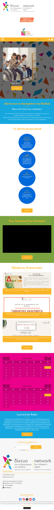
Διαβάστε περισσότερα (27, 505)
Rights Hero (15, 83)
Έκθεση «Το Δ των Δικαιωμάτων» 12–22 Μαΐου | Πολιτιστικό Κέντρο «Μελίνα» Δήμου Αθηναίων (27, 290)
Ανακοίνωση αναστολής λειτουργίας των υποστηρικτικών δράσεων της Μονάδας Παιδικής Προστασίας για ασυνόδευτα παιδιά (27, 314)
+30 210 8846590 (8, 485)
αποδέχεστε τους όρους (30, 450)
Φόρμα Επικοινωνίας (8, 477)
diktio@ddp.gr (7, 487)
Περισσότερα (17, 88)
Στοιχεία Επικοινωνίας (9, 474)
